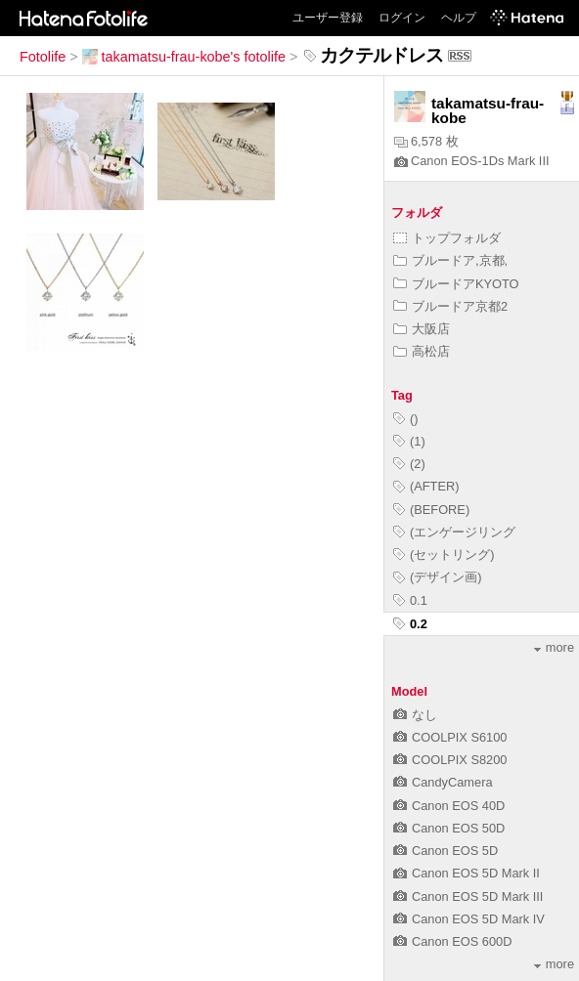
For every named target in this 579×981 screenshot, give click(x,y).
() (406, 418)
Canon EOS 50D (449, 828)
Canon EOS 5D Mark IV (469, 919)
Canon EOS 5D (445, 850)
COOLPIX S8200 (450, 759)
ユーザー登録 (327, 17)
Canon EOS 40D (449, 805)
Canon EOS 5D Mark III (468, 896)
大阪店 (421, 328)
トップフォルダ (447, 238)
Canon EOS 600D (452, 941)
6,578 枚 (426, 141)
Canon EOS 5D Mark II (466, 873)
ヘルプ (458, 17)
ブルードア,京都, (450, 260)
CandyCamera (443, 782)
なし (415, 714)
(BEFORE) (431, 509)
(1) (409, 441)
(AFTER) (426, 486)
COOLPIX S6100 (450, 737)
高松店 (421, 351)
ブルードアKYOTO (456, 284)
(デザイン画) (437, 577)
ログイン (402, 17)
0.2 (410, 624)
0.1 (410, 600)
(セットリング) (444, 554)
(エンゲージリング (454, 532)
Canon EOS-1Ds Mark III (472, 160)
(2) (409, 463)
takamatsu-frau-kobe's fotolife (184, 56)
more (554, 647)
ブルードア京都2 (450, 306)
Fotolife (43, 56)
